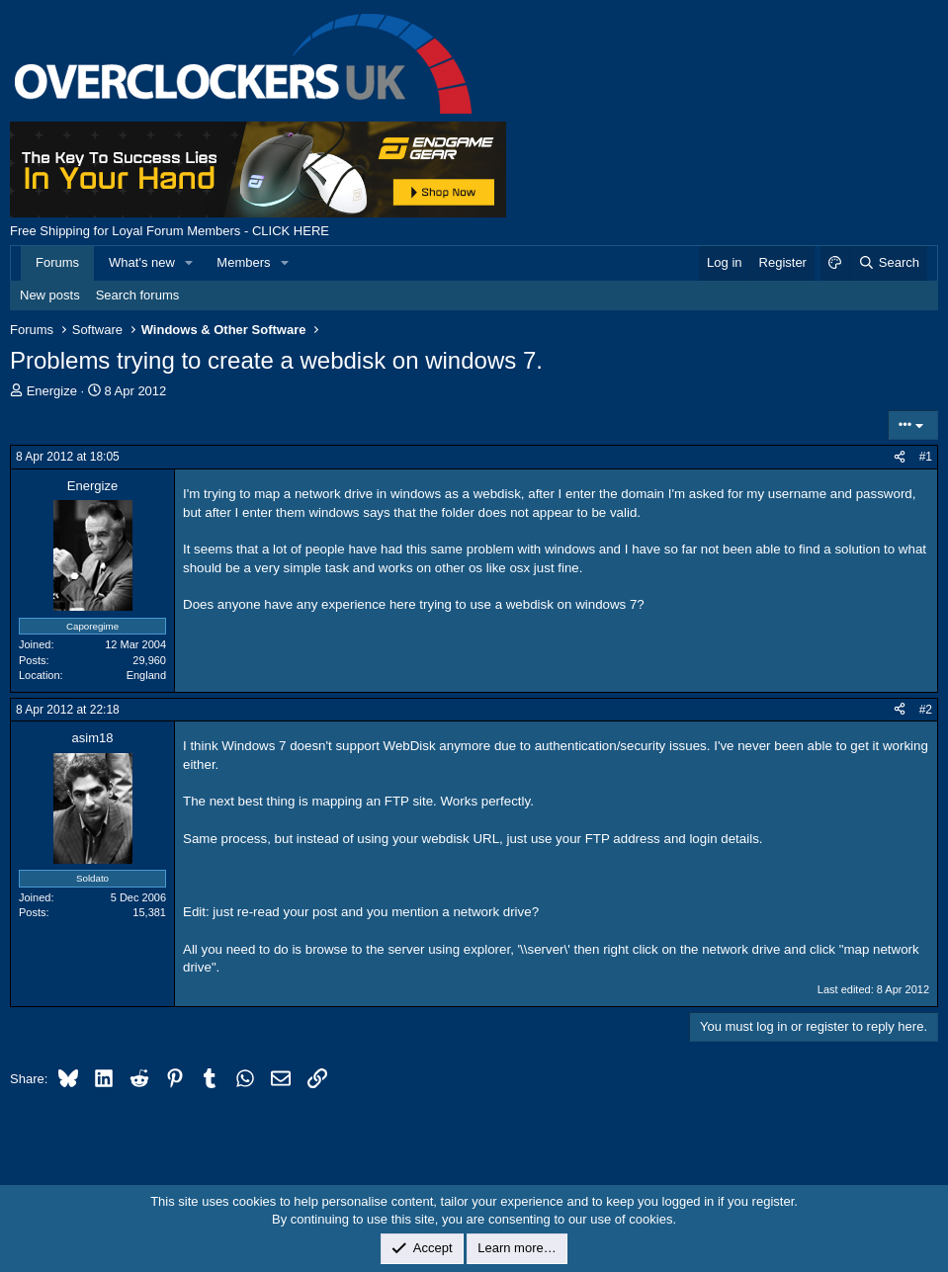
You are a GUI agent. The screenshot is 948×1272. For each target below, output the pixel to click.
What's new (142, 262)
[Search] (888, 263)
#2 (925, 710)
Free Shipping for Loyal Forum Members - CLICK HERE (169, 230)
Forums (57, 262)
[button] (190, 263)
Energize (52, 390)
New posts (50, 295)
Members (243, 262)
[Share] (899, 457)
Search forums (138, 295)
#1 (925, 457)
